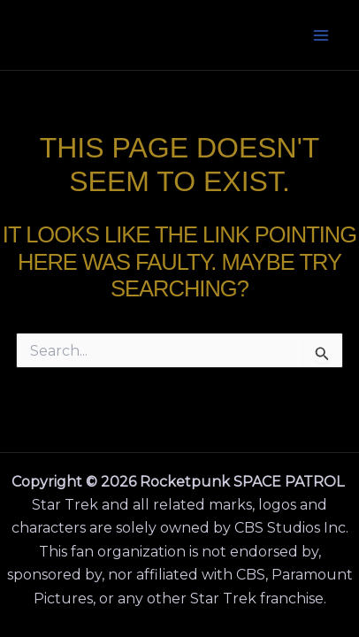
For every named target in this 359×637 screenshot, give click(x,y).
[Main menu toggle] (322, 35)
